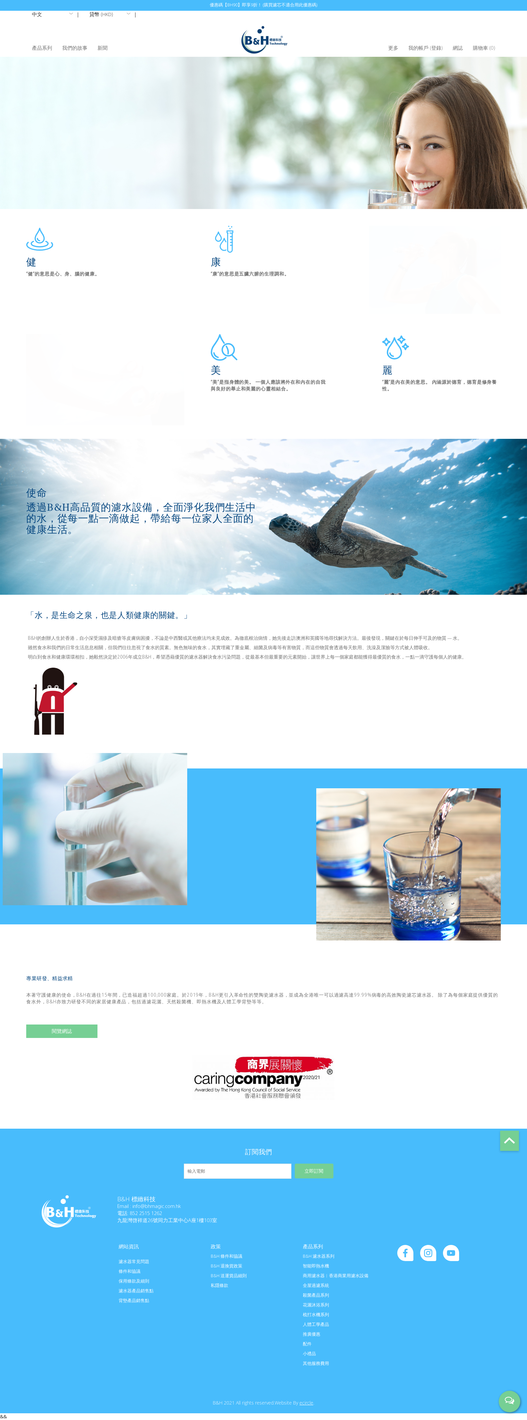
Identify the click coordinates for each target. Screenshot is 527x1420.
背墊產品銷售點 (134, 1300)
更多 (393, 47)
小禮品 (309, 1353)
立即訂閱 (314, 1171)
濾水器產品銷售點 (136, 1291)
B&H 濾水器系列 (318, 1256)
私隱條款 (219, 1285)
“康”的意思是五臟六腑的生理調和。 (250, 273)
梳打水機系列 (316, 1314)
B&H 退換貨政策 (226, 1266)
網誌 (458, 47)
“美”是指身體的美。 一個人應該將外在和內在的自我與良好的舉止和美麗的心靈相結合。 (268, 385)
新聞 (102, 47)
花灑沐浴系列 (316, 1305)
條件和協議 (129, 1271)
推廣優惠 (311, 1334)
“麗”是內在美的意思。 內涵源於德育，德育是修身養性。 (439, 385)
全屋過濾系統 (316, 1285)
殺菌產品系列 (316, 1295)
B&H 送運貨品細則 (229, 1275)
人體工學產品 (316, 1324)
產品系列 (42, 47)
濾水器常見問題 (134, 1261)
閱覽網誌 (62, 1031)
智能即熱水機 (316, 1266)
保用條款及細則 (134, 1281)
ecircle (306, 1403)
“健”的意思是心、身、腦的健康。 (62, 273)
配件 (307, 1344)
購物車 (484, 47)
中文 (37, 14)
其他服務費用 (316, 1363)
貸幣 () (101, 14)
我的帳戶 (418, 47)
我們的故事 (74, 47)
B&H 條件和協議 (226, 1256)
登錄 (436, 47)
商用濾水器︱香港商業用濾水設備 (335, 1275)
